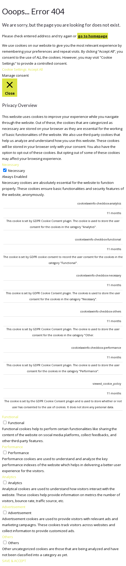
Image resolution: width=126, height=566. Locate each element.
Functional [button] (10, 416)
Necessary (16, 170)
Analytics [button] (9, 476)
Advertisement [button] (13, 506)
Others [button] (7, 536)
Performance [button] (12, 446)
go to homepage (92, 36)
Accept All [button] (35, 69)
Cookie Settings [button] (14, 69)
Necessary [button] (10, 164)
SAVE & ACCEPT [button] (14, 560)
